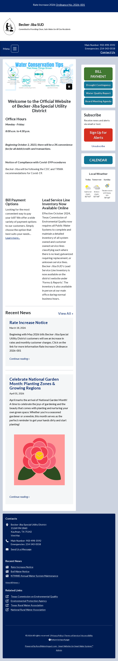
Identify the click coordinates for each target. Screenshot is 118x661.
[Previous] (10, 76)
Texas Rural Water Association (27, 605)
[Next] (68, 76)
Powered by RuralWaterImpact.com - (59, 646)
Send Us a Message (21, 549)
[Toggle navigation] (15, 48)
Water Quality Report (98, 93)
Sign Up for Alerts (98, 135)
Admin (59, 650)
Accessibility (87, 635)
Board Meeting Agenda (98, 101)
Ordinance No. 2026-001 (70, 4)
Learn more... (12, 237)
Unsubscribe (98, 146)
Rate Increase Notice (22, 567)
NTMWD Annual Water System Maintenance (34, 575)
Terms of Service (72, 635)
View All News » (12, 582)
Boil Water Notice (20, 571)
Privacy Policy (57, 635)
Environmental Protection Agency (29, 600)
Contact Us (107, 52)
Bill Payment (98, 74)
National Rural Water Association (28, 609)
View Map (15, 535)
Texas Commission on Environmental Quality (34, 596)
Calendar (98, 160)
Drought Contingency (98, 85)
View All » (65, 313)
